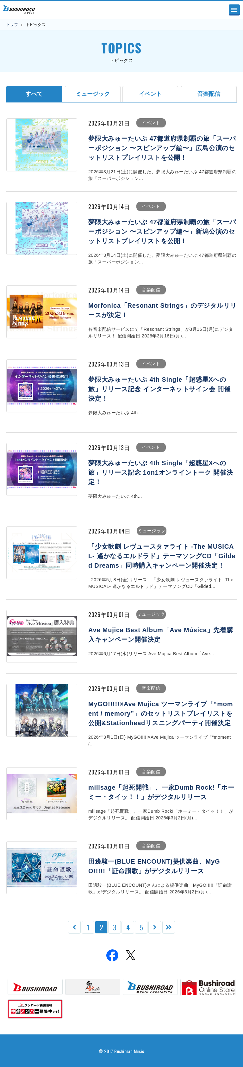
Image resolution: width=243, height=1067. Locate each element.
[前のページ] (74, 927)
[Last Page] (168, 927)
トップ (12, 24)
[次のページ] (154, 927)
